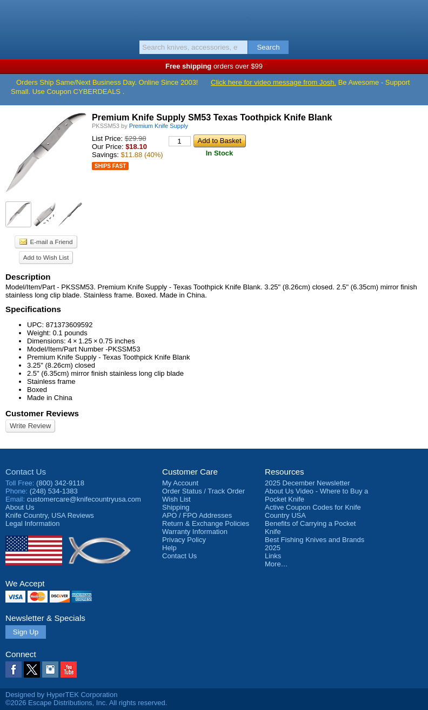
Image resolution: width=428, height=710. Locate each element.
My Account (180, 483)
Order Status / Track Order (203, 491)
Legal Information (32, 523)
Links (273, 556)
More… (276, 564)
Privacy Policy (184, 540)
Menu (13, 17)
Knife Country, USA (214, 18)
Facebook (13, 669)
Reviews (49, 515)
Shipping (176, 507)
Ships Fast (110, 166)
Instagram (50, 669)
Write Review (30, 426)
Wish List (176, 499)
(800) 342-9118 (60, 483)
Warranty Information (195, 532)
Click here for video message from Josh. (273, 82)
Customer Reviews (42, 413)
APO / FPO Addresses (197, 515)
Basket (414, 17)
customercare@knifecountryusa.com (84, 499)
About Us (19, 507)
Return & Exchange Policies (205, 523)
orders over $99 (214, 66)
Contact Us (25, 471)
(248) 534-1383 (54, 491)
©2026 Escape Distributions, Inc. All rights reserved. (86, 703)
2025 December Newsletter (307, 483)
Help (169, 548)
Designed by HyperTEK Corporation (61, 695)
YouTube (69, 669)
